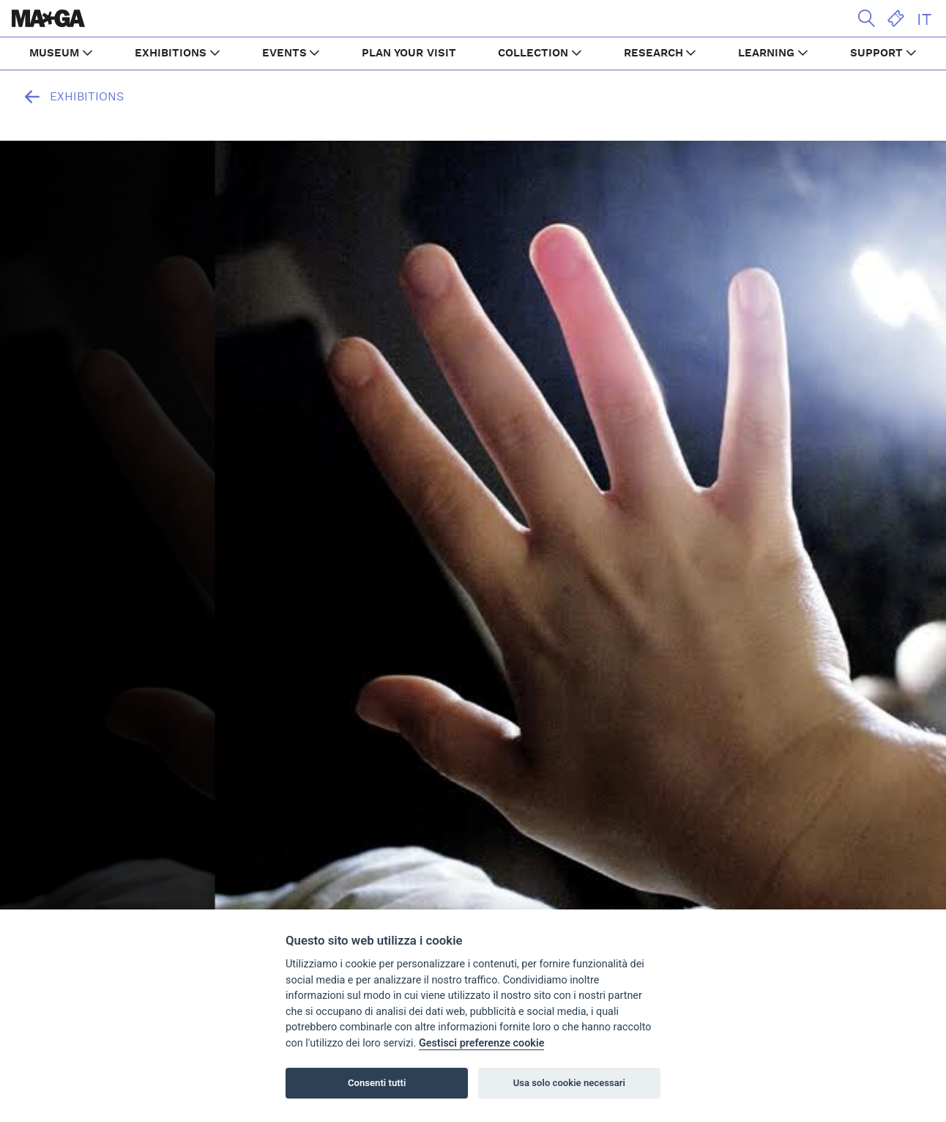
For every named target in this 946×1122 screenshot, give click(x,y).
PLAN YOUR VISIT (409, 53)
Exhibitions (71, 96)
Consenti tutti (377, 1082)
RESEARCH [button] (653, 53)
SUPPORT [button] (876, 53)
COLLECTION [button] (533, 53)
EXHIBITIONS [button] (170, 53)
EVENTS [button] (284, 53)
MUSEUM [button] (54, 53)
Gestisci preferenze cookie (482, 1043)
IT (924, 20)
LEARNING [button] (766, 53)
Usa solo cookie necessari (569, 1082)
